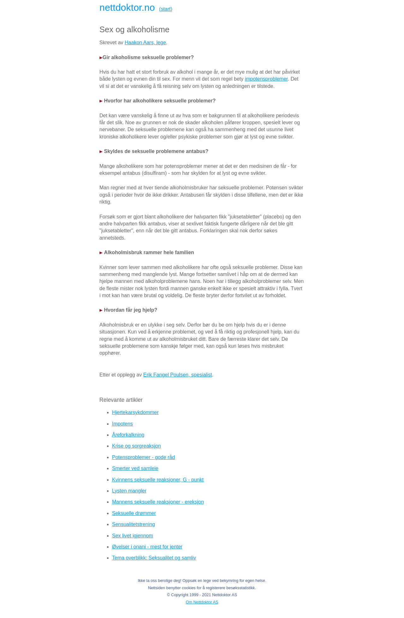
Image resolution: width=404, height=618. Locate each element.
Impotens (122, 423)
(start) (165, 9)
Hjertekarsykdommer (135, 412)
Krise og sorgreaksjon (136, 446)
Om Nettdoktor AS (202, 602)
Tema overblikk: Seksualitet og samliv (154, 557)
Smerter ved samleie (135, 468)
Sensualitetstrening (133, 524)
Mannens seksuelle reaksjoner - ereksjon (158, 502)
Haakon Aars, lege (145, 42)
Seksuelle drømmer (134, 513)
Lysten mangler (129, 490)
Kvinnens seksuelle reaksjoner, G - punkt (158, 479)
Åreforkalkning (128, 434)
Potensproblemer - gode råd (143, 457)
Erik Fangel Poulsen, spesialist (177, 374)
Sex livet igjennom (132, 535)
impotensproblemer (266, 79)
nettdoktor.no (127, 7)
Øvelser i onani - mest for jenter (147, 546)
